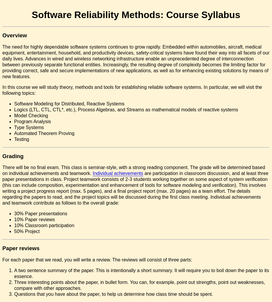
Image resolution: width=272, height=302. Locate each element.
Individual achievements (118, 173)
